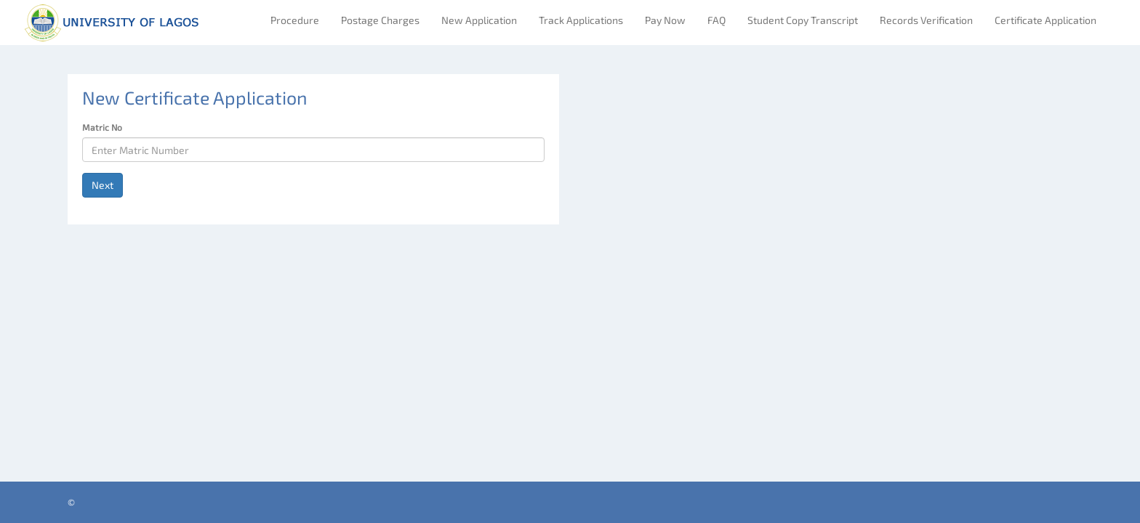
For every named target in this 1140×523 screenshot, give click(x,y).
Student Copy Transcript (802, 20)
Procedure (294, 20)
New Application (479, 20)
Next (102, 185)
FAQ (716, 20)
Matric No (102, 127)
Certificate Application (1045, 20)
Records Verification (926, 20)
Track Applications (581, 20)
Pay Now (665, 20)
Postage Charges (380, 20)
